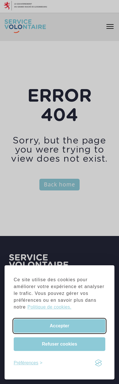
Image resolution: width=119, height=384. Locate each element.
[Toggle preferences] (28, 363)
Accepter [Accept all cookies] (59, 325)
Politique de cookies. (49, 307)
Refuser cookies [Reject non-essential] (59, 344)
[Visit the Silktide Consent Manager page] (98, 363)
